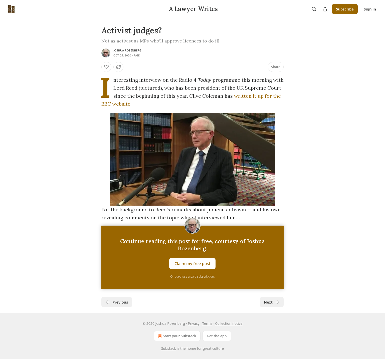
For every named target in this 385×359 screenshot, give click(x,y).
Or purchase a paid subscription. (192, 276)
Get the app (217, 336)
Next (272, 302)
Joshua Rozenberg (127, 50)
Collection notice (229, 323)
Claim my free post (192, 263)
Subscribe (345, 8)
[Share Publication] (325, 9)
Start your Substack (176, 336)
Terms (207, 323)
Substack (168, 348)
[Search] (314, 9)
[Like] (106, 67)
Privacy (194, 323)
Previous (116, 302)
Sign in (370, 8)
